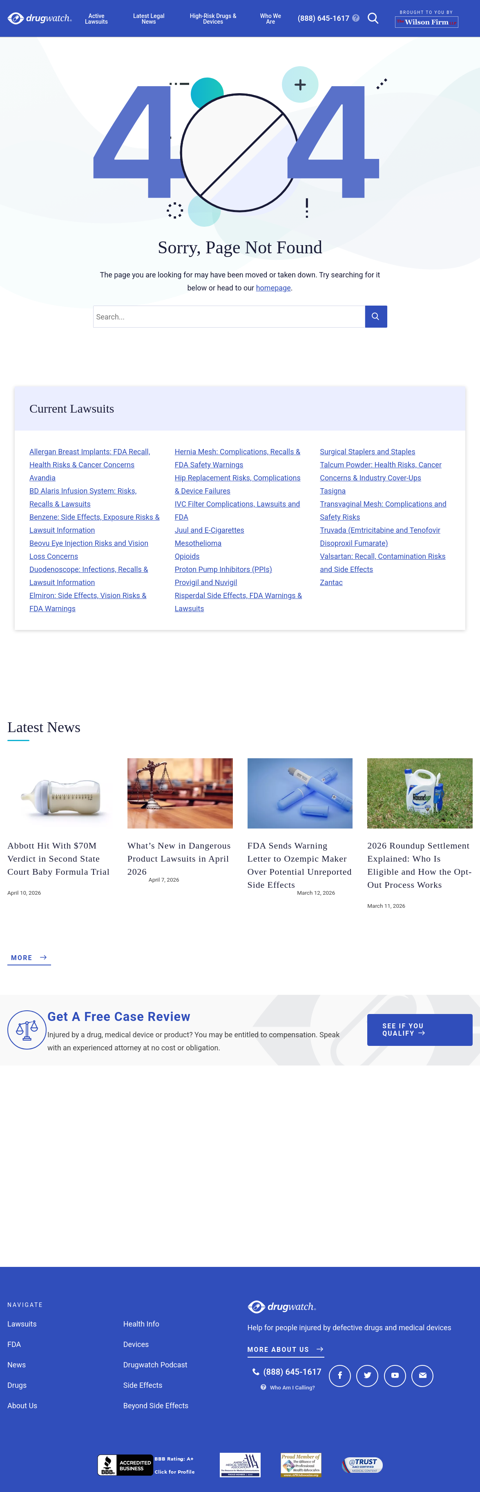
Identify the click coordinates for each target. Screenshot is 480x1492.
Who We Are (270, 19)
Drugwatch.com (39, 18)
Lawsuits (22, 1324)
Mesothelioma (198, 543)
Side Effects (143, 1385)
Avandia (42, 478)
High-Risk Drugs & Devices (213, 19)
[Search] (369, 18)
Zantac (331, 582)
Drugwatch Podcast (155, 1364)
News (16, 1364)
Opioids (187, 556)
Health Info (141, 1324)
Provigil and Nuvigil (206, 582)
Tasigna (333, 491)
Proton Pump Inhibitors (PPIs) (223, 569)
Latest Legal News (149, 19)
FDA (14, 1344)
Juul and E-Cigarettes (209, 530)
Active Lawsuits (96, 19)
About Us (22, 1405)
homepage (273, 288)
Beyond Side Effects (156, 1405)
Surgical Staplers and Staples (367, 451)
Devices (136, 1344)
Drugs (17, 1385)
